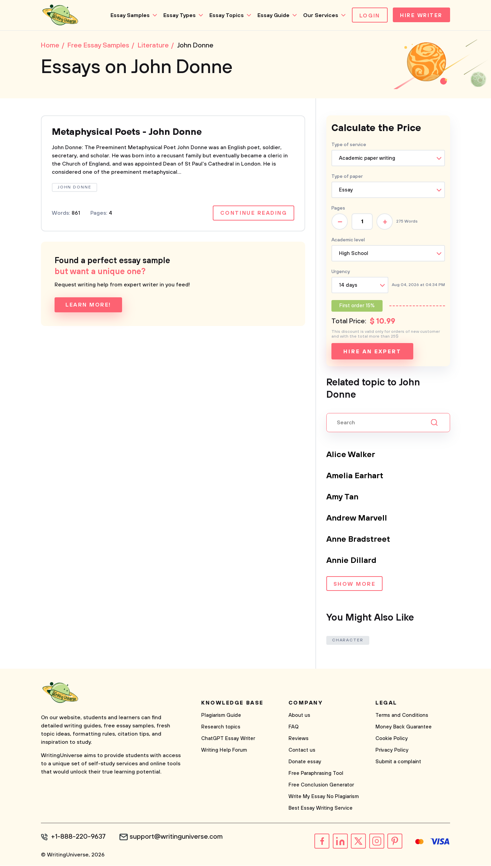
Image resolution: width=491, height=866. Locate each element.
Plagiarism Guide (221, 715)
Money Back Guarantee (403, 727)
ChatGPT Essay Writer (228, 739)
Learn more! (88, 305)
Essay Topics (225, 15)
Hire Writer (421, 15)
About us (299, 715)
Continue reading (253, 213)
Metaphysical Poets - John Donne (130, 133)
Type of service (348, 145)
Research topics (220, 727)
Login (368, 15)
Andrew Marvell (356, 518)
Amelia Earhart (355, 476)
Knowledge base (232, 703)
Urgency (340, 272)
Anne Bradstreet (358, 540)
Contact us (301, 750)
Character (347, 640)
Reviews (298, 739)
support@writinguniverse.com (176, 837)
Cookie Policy (391, 739)
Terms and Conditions (401, 715)
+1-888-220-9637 (78, 837)
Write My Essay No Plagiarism (323, 797)
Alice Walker (351, 455)
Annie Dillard (351, 561)
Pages (338, 208)
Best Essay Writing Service (320, 808)
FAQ (293, 727)
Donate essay (304, 762)
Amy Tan (342, 497)
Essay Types (178, 15)
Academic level (348, 240)
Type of (347, 177)
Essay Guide (272, 15)
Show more (354, 584)
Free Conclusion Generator (321, 785)
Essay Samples (128, 15)
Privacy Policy (391, 750)
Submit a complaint (398, 762)
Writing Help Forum (224, 750)
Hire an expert (372, 352)
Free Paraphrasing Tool (315, 773)
